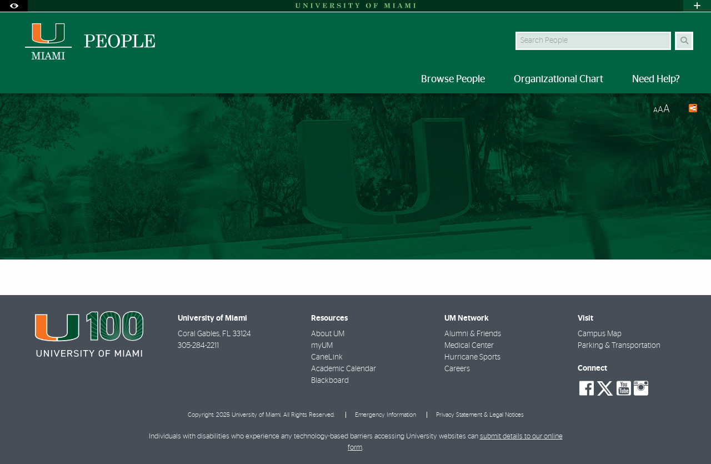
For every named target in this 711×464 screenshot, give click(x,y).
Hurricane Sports (472, 357)
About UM (327, 334)
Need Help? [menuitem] (656, 79)
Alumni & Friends (472, 334)
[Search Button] (684, 41)
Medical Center (469, 346)
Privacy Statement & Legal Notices (480, 415)
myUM (322, 346)
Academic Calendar (343, 369)
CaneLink (327, 357)
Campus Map (600, 334)
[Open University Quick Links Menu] (697, 6)
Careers (457, 369)
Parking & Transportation (619, 346)
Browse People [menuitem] (453, 79)
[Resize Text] (661, 109)
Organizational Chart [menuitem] (558, 79)
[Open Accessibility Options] (14, 6)
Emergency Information (385, 415)
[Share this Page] (688, 110)
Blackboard (330, 381)
